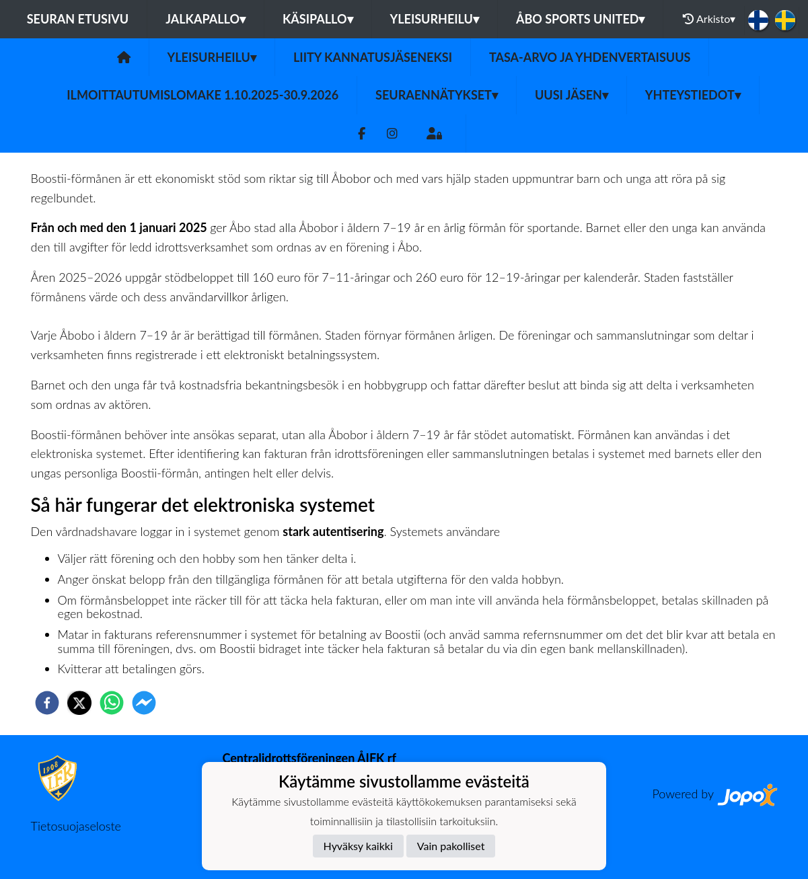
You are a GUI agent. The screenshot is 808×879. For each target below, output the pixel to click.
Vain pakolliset (451, 845)
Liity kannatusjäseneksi (372, 57)
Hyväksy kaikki (358, 845)
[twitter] (79, 703)
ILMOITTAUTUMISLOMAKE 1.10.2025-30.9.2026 (202, 94)
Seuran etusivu (78, 18)
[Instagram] (392, 133)
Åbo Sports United (580, 18)
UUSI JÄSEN (571, 94)
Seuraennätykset (436, 94)
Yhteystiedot (693, 94)
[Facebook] (361, 133)
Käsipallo (318, 18)
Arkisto (709, 19)
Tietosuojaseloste (76, 825)
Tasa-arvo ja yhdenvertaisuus (589, 57)
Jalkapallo (206, 18)
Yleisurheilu (434, 18)
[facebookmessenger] (144, 703)
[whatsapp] (112, 703)
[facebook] (47, 703)
